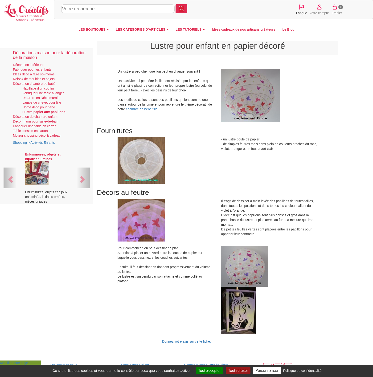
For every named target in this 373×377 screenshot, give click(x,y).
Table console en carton (30, 131)
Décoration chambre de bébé (34, 84)
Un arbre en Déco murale (40, 98)
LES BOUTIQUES (93, 29)
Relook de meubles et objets (34, 79)
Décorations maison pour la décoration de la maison (49, 55)
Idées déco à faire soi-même (34, 74)
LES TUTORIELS (190, 29)
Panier (337, 9)
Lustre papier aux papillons (43, 112)
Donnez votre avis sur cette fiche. (186, 341)
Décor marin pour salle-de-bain (35, 121)
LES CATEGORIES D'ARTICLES (142, 29)
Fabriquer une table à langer (43, 93)
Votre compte (319, 9)
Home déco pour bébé (38, 107)
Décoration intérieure (28, 65)
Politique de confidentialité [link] (302, 371)
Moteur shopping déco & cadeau (37, 135)
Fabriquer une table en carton (34, 126)
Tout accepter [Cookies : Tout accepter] (209, 371)
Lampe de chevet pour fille (41, 102)
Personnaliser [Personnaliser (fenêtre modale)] (267, 371)
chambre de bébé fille (142, 109)
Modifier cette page (14, 363)
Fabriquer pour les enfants (32, 69)
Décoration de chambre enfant (35, 117)
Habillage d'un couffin (38, 88)
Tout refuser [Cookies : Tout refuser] (238, 371)
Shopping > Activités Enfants (34, 142)
